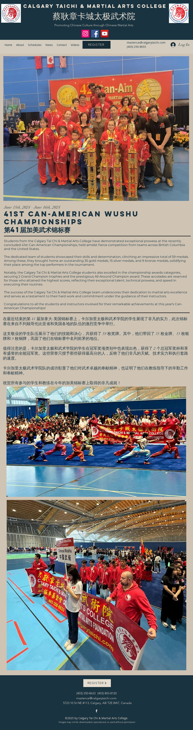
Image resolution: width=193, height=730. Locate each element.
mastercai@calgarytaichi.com (146, 42)
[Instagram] (85, 33)
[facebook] (96, 711)
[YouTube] (105, 33)
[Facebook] (95, 33)
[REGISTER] (96, 45)
